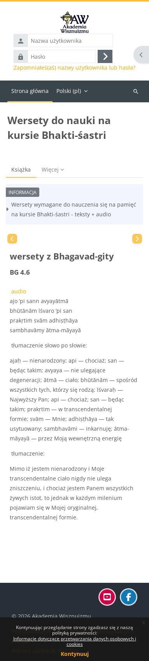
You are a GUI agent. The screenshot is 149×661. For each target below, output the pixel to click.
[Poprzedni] (12, 239)
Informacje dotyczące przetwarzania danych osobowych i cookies (74, 641)
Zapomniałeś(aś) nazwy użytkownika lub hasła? (74, 67)
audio (18, 291)
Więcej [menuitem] (50, 169)
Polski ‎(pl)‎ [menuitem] (68, 91)
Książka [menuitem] (21, 169)
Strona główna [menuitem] (30, 91)
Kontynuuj (75, 653)
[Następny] (137, 239)
